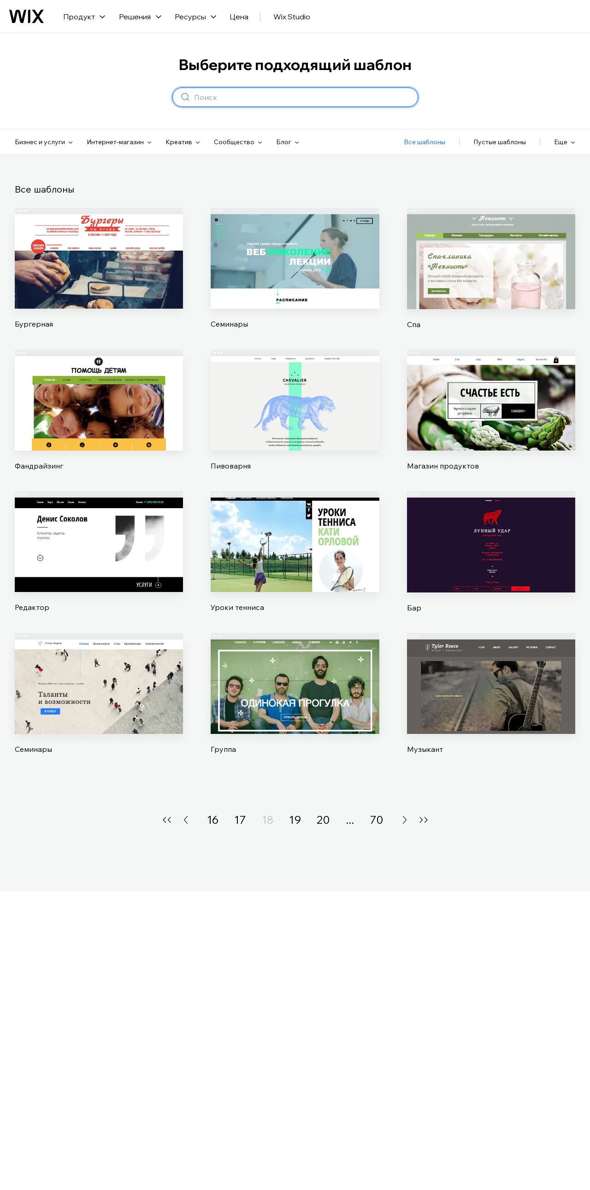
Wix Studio (291, 16)
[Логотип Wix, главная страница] (26, 16)
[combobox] (303, 97)
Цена (239, 16)
